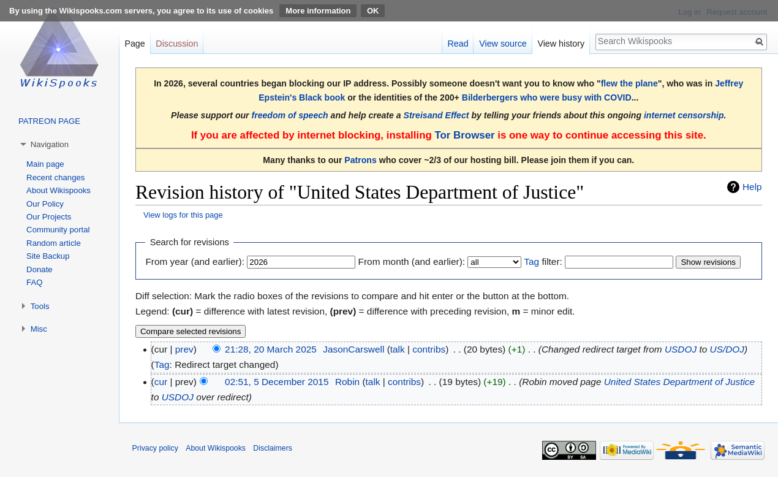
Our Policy (45, 203)
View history (560, 43)
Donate (39, 269)
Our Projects (48, 216)
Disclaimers (272, 448)
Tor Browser (464, 135)
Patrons (360, 160)
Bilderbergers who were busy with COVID (547, 97)
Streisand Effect (436, 115)
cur (160, 381)
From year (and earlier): (194, 261)
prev (184, 349)
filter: (543, 261)
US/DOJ (727, 349)
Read (457, 43)
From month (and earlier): (411, 261)
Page (134, 43)
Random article (53, 243)
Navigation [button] (50, 144)
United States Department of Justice (679, 381)
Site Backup (47, 256)
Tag (531, 261)
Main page (45, 164)
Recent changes (55, 177)
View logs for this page (183, 214)
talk (397, 349)
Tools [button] (40, 306)
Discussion (177, 43)
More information (317, 10)
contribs (428, 349)
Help (752, 186)
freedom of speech (290, 115)
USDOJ (681, 349)
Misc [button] (39, 329)
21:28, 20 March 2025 (271, 349)
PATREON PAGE (49, 121)
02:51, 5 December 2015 (276, 381)
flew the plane (629, 83)
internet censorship (684, 115)
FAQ (34, 282)
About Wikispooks (58, 190)
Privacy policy (155, 448)
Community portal (57, 229)
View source (503, 43)
